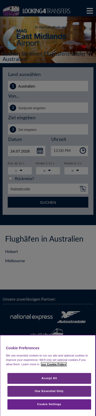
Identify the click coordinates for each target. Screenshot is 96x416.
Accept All (49, 378)
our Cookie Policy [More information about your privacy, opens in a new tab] (53, 364)
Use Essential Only (49, 391)
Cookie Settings (49, 404)
